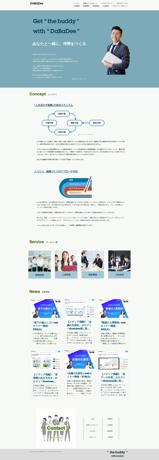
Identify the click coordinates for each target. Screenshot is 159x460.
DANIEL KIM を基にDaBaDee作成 (89, 134)
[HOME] (92, 419)
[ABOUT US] (92, 437)
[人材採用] (109, 437)
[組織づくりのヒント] (92, 425)
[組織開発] (109, 419)
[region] (56, 428)
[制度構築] (109, 431)
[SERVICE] (92, 431)
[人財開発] (109, 425)
